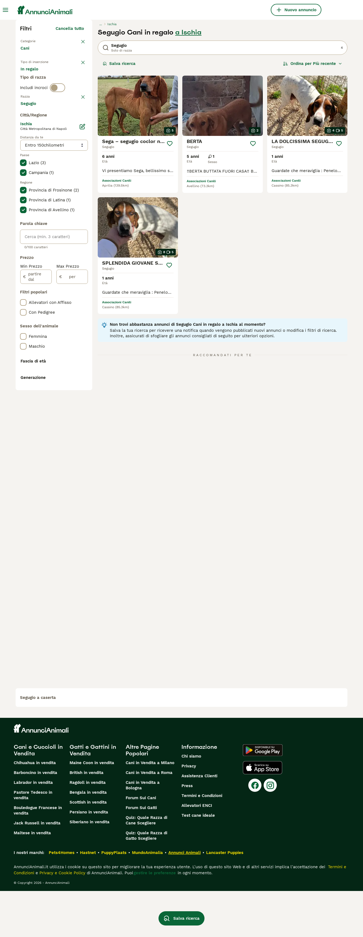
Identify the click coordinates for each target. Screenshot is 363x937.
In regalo (66, 75)
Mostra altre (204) (69, 249)
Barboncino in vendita (35, 818)
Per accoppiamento (44, 88)
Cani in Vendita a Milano (150, 808)
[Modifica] (82, 273)
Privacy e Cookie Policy (61, 918)
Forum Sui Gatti (141, 853)
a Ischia (188, 32)
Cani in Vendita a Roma (149, 818)
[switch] (57, 109)
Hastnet (88, 898)
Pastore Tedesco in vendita (33, 841)
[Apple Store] (262, 813)
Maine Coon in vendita (92, 808)
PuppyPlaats (113, 898)
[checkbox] (23, 149)
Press (187, 831)
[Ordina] (312, 63)
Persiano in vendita (89, 858)
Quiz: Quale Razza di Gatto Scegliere (146, 881)
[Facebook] (254, 831)
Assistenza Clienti (199, 821)
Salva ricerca (119, 63)
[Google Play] (263, 796)
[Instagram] (270, 831)
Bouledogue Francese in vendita (38, 856)
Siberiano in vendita (90, 867)
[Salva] (170, 143)
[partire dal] (36, 423)
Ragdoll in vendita (88, 828)
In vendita (35, 75)
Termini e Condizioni (202, 841)
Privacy (189, 812)
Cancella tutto (70, 28)
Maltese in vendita (32, 878)
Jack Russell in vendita (37, 869)
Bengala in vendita (88, 838)
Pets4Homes (61, 898)
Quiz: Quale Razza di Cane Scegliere (146, 866)
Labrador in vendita (33, 828)
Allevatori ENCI (197, 851)
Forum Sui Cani (141, 843)
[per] (72, 423)
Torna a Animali (36, 40)
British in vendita (86, 818)
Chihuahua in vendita (35, 808)
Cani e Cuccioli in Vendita (38, 796)
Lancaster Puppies (224, 898)
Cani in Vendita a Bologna (143, 831)
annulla (76, 121)
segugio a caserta (38, 743)
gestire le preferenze (155, 918)
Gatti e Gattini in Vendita (93, 796)
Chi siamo (191, 802)
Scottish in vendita (88, 848)
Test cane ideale (198, 861)
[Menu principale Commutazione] (5, 9)
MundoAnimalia (147, 898)
